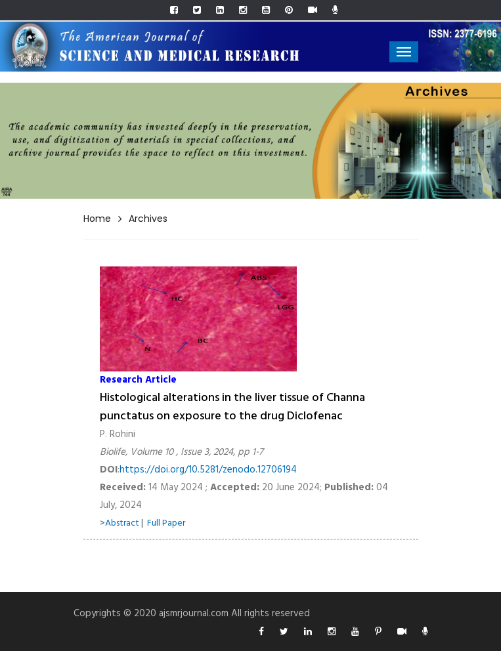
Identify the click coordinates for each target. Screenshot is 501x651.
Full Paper (166, 523)
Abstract (122, 523)
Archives (148, 218)
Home (97, 218)
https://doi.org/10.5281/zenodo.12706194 (208, 470)
